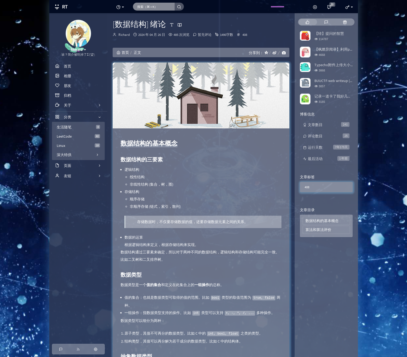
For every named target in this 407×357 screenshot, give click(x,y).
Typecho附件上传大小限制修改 (339, 64)
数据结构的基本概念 (322, 220)
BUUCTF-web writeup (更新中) (338, 80)
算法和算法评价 (318, 229)
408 (244, 34)
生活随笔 (78, 127)
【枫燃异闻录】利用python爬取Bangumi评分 (351, 49)
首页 (123, 52)
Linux (78, 145)
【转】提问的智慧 (329, 33)
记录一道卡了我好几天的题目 (338, 96)
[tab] (307, 22)
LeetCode (78, 136)
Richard (124, 34)
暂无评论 (205, 34)
